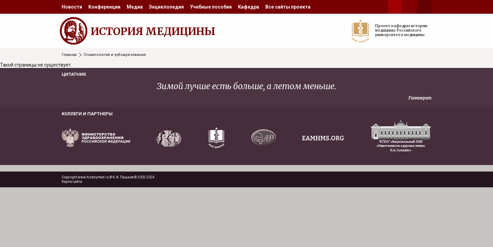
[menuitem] (72, 7)
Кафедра (248, 7)
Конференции (104, 7)
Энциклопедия (166, 7)
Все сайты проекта (288, 7)
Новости (72, 7)
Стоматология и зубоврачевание (115, 54)
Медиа (135, 7)
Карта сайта (72, 182)
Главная (69, 54)
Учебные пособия (211, 7)
